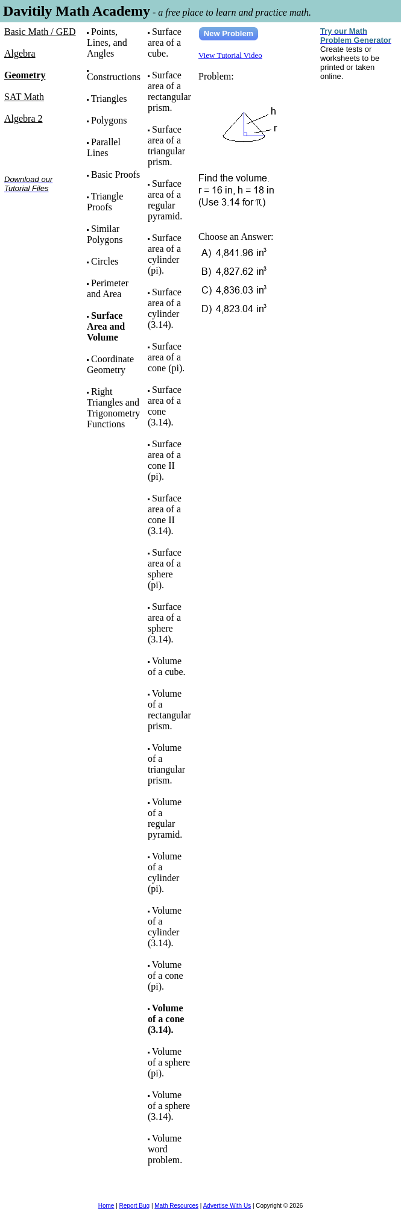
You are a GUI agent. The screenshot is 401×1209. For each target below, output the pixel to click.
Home (106, 1205)
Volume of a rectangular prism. (169, 709)
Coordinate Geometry (110, 364)
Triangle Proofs (105, 201)
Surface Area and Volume (106, 326)
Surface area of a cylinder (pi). (165, 254)
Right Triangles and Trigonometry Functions (113, 407)
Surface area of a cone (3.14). (165, 406)
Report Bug (134, 1205)
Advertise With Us (227, 1205)
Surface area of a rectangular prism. (169, 91)
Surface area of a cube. (165, 42)
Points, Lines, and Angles (107, 42)
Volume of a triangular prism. (166, 764)
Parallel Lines (104, 147)
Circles (104, 261)
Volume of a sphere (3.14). (169, 1106)
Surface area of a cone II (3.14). (165, 514)
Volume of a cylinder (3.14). (165, 926)
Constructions (114, 77)
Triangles (109, 98)
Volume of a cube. (167, 666)
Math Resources (176, 1205)
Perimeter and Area (107, 288)
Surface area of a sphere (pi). (165, 568)
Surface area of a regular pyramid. (165, 199)
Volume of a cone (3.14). (166, 1019)
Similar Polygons (105, 234)
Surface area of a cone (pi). (166, 357)
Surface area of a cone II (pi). (165, 460)
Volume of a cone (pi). (165, 975)
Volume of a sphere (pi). (169, 1062)
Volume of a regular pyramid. (165, 818)
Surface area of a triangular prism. (166, 145)
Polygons (109, 120)
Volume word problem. (165, 1149)
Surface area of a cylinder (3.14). (165, 308)
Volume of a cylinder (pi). (165, 872)
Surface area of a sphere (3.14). (165, 622)
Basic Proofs (115, 174)
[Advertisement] (42, 240)
